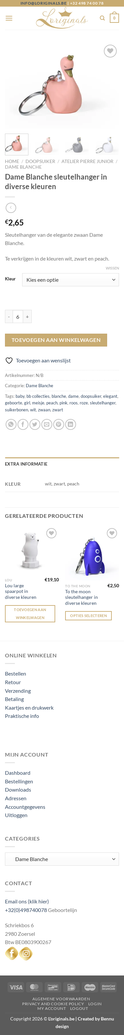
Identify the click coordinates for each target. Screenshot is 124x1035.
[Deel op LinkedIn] (70, 424)
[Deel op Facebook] (23, 424)
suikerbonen (16, 409)
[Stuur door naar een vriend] (46, 424)
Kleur (10, 279)
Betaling (14, 699)
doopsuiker (91, 396)
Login (95, 1003)
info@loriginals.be (44, 3)
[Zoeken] (102, 18)
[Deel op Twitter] (34, 424)
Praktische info (22, 716)
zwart (57, 409)
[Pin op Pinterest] (58, 424)
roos (73, 402)
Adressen (15, 798)
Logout (79, 1008)
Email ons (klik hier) (27, 901)
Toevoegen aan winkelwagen (56, 340)
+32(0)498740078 (26, 910)
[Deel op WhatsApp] (11, 424)
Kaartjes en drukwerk (29, 707)
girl (27, 402)
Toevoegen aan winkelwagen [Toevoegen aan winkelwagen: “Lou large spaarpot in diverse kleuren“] (30, 613)
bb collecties (38, 396)
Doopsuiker (40, 161)
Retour (13, 682)
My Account (51, 1008)
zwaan (44, 409)
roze (84, 402)
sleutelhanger (102, 402)
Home (12, 161)
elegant (110, 396)
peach (52, 402)
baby (20, 396)
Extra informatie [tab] (26, 464)
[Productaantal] (18, 316)
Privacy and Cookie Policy (53, 1003)
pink (63, 402)
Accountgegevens (25, 807)
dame (73, 396)
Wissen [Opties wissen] (112, 268)
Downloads (18, 789)
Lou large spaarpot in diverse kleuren (20, 591)
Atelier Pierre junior (87, 161)
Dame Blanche (23, 167)
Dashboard (17, 772)
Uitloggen (16, 815)
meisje (38, 402)
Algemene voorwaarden (61, 998)
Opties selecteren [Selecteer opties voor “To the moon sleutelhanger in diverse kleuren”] (88, 615)
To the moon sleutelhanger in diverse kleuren (81, 597)
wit (33, 409)
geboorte (13, 402)
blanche (59, 396)
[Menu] (9, 18)
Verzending (18, 690)
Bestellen (15, 673)
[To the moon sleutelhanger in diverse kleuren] (92, 553)
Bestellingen (19, 781)
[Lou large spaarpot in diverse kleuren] (32, 550)
